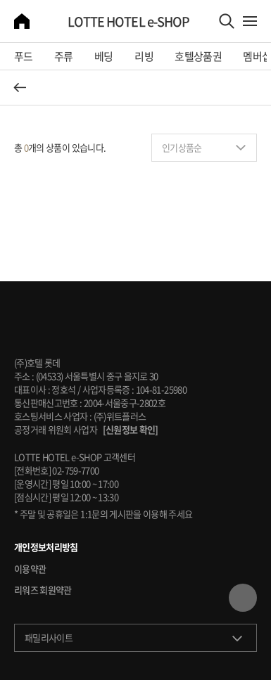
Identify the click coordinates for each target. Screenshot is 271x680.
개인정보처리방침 (46, 547)
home (22, 21)
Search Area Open (226, 21)
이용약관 (30, 569)
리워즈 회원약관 (43, 590)
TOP (243, 598)
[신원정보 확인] (130, 429)
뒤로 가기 (19, 87)
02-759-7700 (75, 470)
